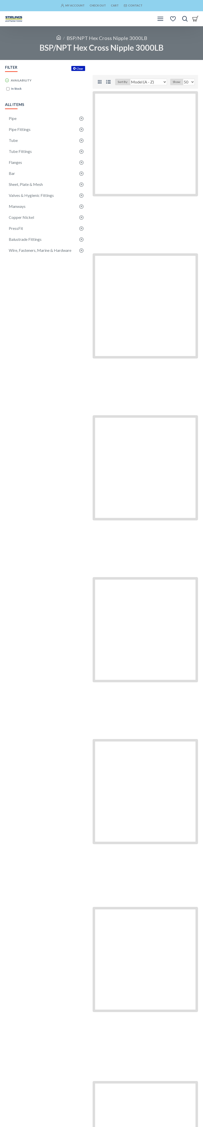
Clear (79, 68)
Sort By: (123, 82)
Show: (177, 82)
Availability (21, 80)
